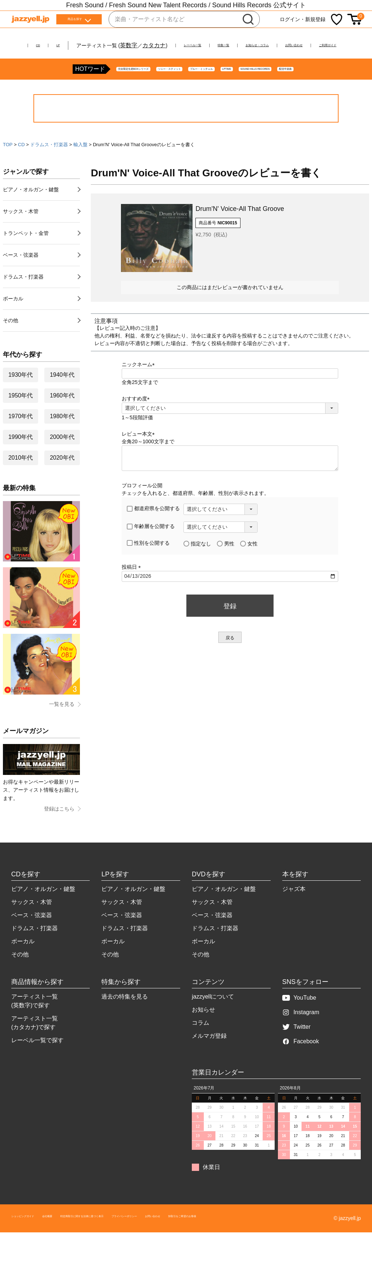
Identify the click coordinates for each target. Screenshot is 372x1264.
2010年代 (20, 482)
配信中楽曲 (332, 93)
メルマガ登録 (209, 1060)
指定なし (197, 568)
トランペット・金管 (26, 257)
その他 (10, 344)
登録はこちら (59, 833)
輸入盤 (80, 168)
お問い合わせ (340, 45)
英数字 (115, 45)
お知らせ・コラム (283, 45)
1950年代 (20, 419)
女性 (249, 568)
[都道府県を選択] (220, 533)
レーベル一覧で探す (37, 1064)
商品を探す (74, 22)
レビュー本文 (139, 458)
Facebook (300, 1065)
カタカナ (140, 45)
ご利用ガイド (186, 54)
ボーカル (13, 322)
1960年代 (62, 419)
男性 (225, 568)
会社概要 (75, 1242)
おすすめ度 (137, 422)
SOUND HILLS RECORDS (275, 93)
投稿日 (132, 591)
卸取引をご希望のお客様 (313, 1242)
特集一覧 (232, 45)
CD (18, 45)
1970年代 (20, 440)
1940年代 (62, 399)
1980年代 (62, 440)
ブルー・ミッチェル (178, 93)
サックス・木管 (21, 235)
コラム (200, 1047)
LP (42, 45)
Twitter (296, 1051)
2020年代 (62, 482)
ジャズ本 (294, 913)
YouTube (299, 1022)
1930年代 (20, 399)
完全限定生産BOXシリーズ (52, 93)
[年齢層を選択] (220, 551)
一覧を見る (61, 728)
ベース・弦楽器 (21, 279)
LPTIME (223, 93)
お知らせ (203, 1034)
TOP (8, 168)
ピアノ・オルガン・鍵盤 (31, 213)
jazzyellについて (213, 1020)
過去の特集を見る (124, 1020)
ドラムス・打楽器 (49, 168)
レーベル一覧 (187, 45)
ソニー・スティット (119, 93)
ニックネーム (139, 388)
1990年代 (20, 461)
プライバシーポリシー (213, 1242)
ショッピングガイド (34, 1242)
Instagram (300, 1036)
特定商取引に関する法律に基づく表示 (136, 1242)
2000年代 (62, 461)
